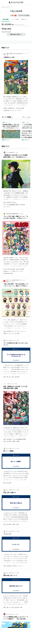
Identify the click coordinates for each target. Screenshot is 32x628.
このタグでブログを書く (23, 15)
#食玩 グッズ (6, 333)
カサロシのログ (9, 614)
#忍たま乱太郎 (20, 108)
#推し (17, 524)
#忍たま (14, 202)
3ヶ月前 (16, 152)
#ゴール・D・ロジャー (16, 110)
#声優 (4, 108)
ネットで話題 (15, 19)
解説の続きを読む (16, 34)
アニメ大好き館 (9, 152)
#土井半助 (22, 204)
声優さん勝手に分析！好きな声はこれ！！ (16, 53)
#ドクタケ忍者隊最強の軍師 (10, 204)
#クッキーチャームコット (19, 331)
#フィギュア (6, 206)
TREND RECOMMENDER (12, 213)
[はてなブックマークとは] (12, 117)
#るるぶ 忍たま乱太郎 (9, 269)
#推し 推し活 (6, 377)
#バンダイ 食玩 (15, 333)
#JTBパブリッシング (17, 271)
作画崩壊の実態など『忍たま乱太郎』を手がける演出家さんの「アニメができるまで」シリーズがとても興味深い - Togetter (10, 126)
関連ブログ (24, 19)
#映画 (13, 441)
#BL (21, 607)
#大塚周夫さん (11, 108)
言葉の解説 (6, 19)
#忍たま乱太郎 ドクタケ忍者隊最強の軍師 (14, 439)
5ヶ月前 (16, 614)
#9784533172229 (8, 273)
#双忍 (13, 524)
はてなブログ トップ (7, 7)
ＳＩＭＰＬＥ (9, 383)
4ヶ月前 (12, 281)
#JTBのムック (7, 271)
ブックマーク (6, 122)
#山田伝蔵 (6, 110)
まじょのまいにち (10, 340)
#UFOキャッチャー (17, 566)
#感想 (17, 441)
